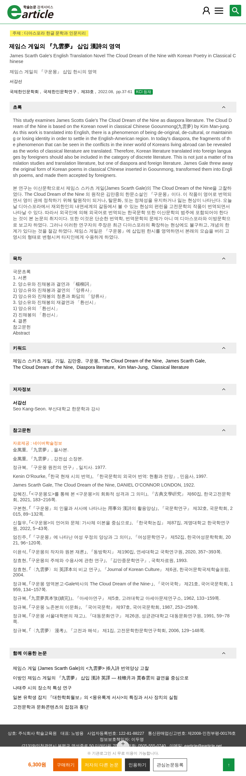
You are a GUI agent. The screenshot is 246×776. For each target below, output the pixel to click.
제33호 (88, 91)
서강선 (16, 81)
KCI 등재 (143, 92)
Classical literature (170, 367)
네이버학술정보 (47, 443)
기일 (59, 360)
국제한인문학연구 (60, 91)
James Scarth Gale (185, 360)
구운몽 (91, 360)
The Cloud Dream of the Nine (132, 360)
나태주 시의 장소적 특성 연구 (42, 687)
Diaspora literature (95, 367)
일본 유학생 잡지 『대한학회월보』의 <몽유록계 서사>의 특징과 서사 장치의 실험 (95, 697)
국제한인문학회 (25, 91)
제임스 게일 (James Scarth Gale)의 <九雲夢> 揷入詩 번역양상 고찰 (81, 668)
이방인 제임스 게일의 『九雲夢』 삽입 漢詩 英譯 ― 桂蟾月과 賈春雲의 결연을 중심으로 (100, 677)
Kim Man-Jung (133, 367)
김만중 (74, 360)
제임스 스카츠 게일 (32, 360)
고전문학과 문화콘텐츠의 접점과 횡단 (50, 706)
